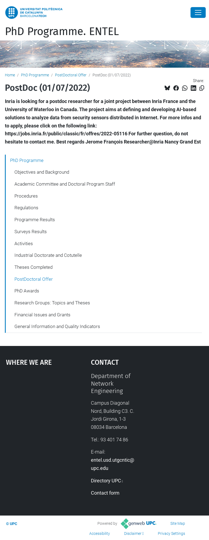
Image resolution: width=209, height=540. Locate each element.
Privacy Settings (171, 533)
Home (10, 75)
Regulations (26, 207)
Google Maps (36, 413)
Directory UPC (106, 480)
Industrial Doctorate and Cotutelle (48, 255)
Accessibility (99, 533)
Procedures (26, 196)
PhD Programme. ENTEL (62, 31)
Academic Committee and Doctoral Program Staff (64, 184)
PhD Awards (26, 291)
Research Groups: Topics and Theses (52, 302)
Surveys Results (30, 231)
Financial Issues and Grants (42, 314)
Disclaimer (133, 533)
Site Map (177, 523)
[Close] (198, 12)
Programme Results (34, 219)
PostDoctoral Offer (71, 75)
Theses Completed (33, 267)
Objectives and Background (41, 172)
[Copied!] (201, 88)
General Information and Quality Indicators (57, 326)
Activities (23, 243)
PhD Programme (35, 75)
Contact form (105, 493)
